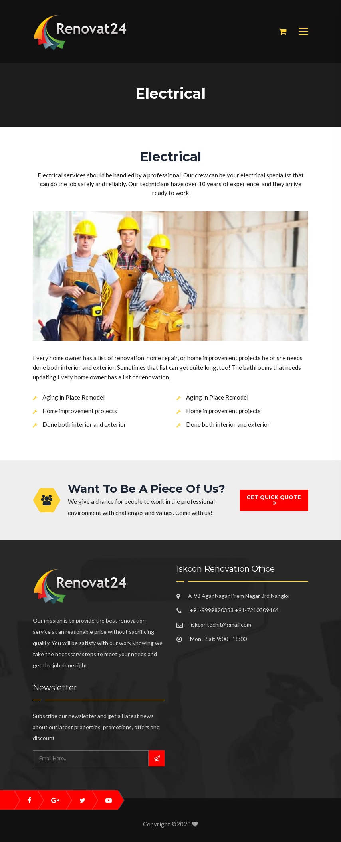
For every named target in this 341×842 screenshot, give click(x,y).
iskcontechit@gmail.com (221, 624)
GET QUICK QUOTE (273, 500)
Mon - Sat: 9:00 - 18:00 (218, 638)
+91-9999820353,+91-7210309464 (234, 610)
